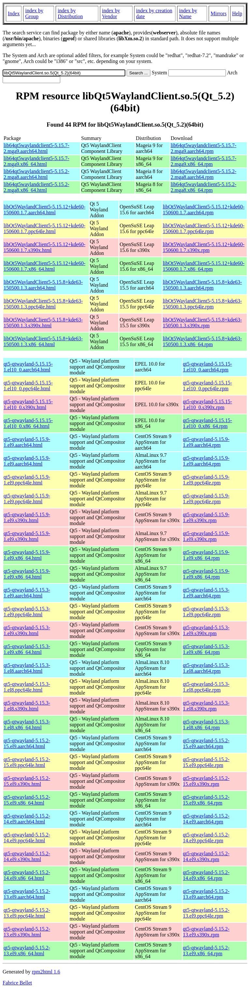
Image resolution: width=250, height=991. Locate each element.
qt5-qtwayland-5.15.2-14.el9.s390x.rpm (206, 856)
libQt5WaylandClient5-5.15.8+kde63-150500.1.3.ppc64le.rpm (202, 303)
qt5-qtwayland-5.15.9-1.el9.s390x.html (27, 517)
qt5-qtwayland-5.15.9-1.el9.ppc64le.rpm (206, 479)
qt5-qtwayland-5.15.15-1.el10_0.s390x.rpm (207, 404)
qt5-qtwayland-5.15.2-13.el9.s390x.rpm (206, 931)
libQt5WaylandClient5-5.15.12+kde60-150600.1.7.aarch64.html (44, 209)
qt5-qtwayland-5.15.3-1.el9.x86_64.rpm (206, 649)
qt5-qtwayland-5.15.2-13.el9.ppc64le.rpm (206, 913)
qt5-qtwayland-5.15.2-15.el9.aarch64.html (27, 743)
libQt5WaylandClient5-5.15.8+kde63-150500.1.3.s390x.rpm (202, 322)
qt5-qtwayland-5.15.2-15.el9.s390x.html (27, 781)
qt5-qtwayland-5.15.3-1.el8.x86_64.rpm (206, 724)
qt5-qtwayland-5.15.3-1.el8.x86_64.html (27, 724)
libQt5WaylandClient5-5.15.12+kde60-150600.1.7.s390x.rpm (203, 247)
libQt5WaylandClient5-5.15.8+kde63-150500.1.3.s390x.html (43, 322)
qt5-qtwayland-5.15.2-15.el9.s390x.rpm (206, 781)
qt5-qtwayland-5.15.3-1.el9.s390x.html (27, 630)
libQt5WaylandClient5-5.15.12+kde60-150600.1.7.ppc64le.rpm (203, 228)
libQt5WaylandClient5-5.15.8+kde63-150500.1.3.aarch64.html (43, 285)
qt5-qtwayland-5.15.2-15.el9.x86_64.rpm (206, 800)
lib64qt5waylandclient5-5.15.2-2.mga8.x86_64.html (36, 187)
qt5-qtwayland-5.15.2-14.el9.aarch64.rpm (206, 818)
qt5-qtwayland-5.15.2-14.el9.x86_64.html (27, 875)
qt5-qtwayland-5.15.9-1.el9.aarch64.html (27, 442)
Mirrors (219, 13)
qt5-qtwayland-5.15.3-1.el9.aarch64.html (27, 592)
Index (14, 13)
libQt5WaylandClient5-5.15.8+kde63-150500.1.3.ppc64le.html (43, 303)
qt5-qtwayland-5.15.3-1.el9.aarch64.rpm (206, 592)
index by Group (34, 13)
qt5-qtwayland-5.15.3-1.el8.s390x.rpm (206, 705)
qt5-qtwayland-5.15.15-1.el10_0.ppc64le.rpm (207, 385)
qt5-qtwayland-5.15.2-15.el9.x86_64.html (27, 800)
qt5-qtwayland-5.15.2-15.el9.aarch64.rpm (206, 743)
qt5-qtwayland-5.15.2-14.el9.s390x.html (27, 856)
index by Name (188, 13)
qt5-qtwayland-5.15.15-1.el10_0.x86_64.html (28, 423)
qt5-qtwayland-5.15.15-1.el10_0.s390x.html (28, 404)
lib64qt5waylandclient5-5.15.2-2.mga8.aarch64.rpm (203, 174)
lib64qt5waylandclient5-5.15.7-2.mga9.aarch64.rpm (203, 148)
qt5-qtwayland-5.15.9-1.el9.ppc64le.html (27, 479)
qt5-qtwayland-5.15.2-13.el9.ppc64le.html (27, 913)
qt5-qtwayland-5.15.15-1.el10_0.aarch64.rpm (207, 366)
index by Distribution (70, 13)
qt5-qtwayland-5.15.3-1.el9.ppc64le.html (27, 611)
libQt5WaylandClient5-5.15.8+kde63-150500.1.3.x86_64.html (43, 341)
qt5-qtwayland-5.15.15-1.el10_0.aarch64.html (28, 366)
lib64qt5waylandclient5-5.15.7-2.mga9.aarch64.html (36, 148)
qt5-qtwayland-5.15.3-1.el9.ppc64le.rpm (206, 611)
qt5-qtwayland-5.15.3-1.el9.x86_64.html (27, 649)
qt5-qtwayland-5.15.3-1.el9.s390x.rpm (206, 630)
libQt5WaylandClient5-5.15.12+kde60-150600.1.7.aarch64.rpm (203, 209)
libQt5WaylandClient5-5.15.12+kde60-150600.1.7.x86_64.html (44, 266)
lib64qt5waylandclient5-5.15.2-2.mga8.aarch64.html (36, 174)
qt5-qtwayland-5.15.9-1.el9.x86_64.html (27, 555)
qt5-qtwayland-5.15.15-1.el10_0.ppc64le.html (28, 385)
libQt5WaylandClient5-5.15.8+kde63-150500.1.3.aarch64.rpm (202, 285)
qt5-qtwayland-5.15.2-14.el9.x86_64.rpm (206, 875)
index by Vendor (111, 13)
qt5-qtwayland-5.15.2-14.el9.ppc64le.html (27, 837)
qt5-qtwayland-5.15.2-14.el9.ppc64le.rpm (206, 837)
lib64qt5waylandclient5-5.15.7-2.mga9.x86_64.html (36, 161)
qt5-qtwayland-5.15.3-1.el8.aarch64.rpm (206, 668)
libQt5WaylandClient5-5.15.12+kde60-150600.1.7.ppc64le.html (44, 228)
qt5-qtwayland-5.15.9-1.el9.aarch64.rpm (206, 442)
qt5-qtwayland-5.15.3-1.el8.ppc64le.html (27, 687)
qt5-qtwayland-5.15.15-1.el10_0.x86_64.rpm (207, 423)
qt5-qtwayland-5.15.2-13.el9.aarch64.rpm (206, 894)
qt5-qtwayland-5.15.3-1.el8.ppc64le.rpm (206, 687)
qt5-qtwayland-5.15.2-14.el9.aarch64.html (27, 818)
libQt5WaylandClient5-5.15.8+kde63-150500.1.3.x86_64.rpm (202, 341)
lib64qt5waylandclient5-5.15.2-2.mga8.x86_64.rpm (203, 187)
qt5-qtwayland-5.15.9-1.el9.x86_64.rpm (206, 555)
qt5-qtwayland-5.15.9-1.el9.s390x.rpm (206, 517)
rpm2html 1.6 (46, 971)
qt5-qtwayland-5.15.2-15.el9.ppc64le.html (27, 762)
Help (237, 13)
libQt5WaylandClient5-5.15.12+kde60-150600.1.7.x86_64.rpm (203, 266)
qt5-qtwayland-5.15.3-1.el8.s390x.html (27, 705)
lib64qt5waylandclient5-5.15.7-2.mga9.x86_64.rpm (203, 161)
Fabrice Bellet (17, 982)
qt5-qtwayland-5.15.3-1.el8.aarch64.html (27, 668)
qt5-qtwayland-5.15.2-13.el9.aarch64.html (27, 894)
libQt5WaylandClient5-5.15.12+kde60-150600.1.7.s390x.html (44, 247)
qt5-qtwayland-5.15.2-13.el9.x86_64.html (27, 950)
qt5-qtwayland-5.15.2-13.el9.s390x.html (27, 931)
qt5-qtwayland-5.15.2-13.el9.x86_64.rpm (206, 950)
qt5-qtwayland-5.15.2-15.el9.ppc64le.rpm (206, 762)
